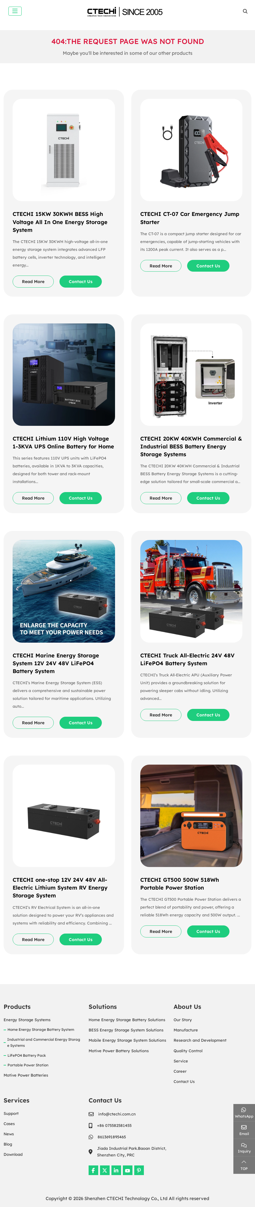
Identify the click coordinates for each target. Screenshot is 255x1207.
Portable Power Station (28, 1065)
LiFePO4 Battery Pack (27, 1055)
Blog (8, 1144)
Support (11, 1113)
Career (180, 1071)
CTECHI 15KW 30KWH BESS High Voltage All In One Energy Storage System (60, 222)
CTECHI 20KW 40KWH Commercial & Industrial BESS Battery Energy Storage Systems (191, 446)
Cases (9, 1123)
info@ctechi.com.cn (117, 1114)
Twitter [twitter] (105, 1170)
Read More (33, 281)
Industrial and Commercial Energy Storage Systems (43, 1042)
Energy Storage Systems (27, 1019)
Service (181, 1061)
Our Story (183, 1019)
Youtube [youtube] (127, 1170)
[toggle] (15, 11)
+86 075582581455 (114, 1125)
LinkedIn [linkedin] (116, 1170)
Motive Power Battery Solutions (119, 1050)
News (9, 1133)
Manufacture (186, 1030)
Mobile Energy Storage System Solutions (127, 1040)
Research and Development (200, 1040)
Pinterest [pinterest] (139, 1170)
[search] (244, 11)
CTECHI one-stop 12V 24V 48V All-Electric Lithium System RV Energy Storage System (60, 887)
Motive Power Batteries (26, 1075)
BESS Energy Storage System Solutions (126, 1030)
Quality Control (188, 1050)
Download (13, 1154)
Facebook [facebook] (93, 1170)
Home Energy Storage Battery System (41, 1029)
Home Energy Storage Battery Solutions (127, 1019)
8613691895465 (112, 1136)
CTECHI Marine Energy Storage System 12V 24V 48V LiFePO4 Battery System (56, 663)
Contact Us (81, 281)
